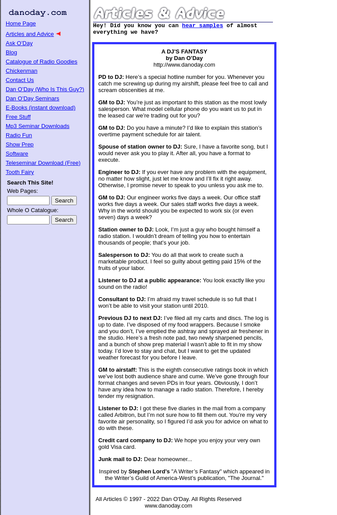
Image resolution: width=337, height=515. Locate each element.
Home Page (21, 23)
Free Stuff (18, 117)
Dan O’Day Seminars (32, 98)
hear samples (202, 26)
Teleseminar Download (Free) (43, 163)
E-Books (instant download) (40, 107)
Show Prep (20, 144)
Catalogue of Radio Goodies (41, 61)
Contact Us (20, 80)
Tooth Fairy (20, 172)
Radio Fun (19, 135)
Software (17, 153)
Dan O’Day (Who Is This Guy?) (45, 89)
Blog (11, 52)
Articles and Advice (30, 34)
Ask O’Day (19, 43)
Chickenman (21, 70)
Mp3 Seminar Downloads (37, 126)
